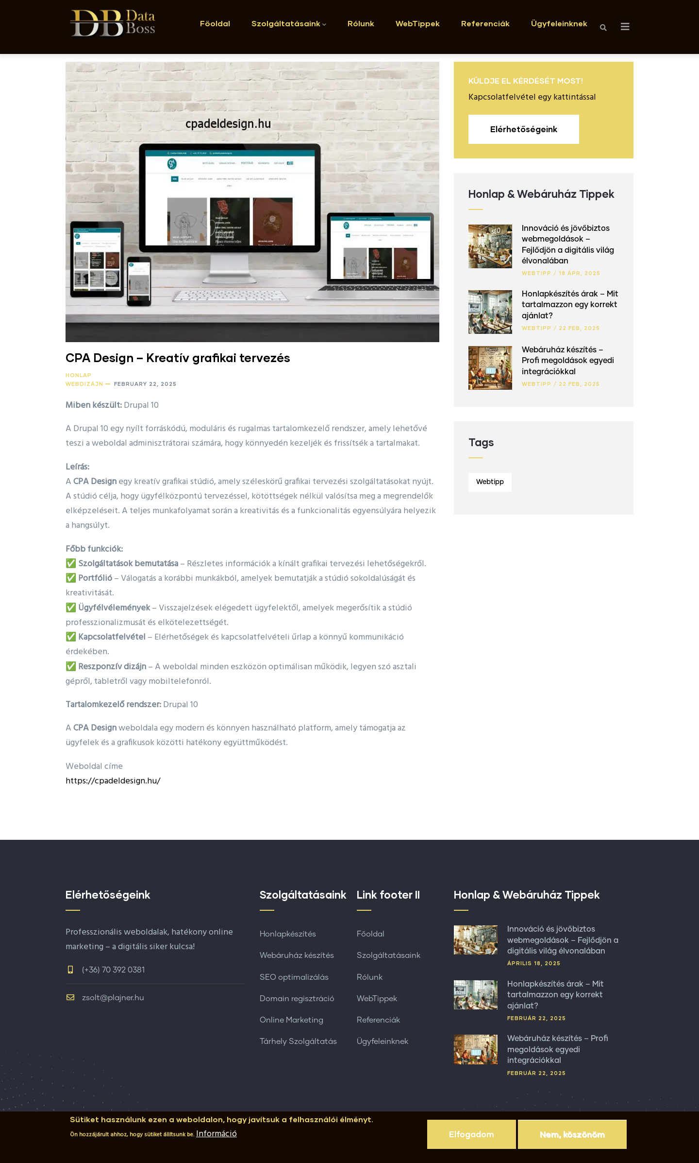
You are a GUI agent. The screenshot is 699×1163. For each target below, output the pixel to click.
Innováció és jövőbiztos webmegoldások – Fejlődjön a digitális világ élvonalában (562, 940)
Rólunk (361, 23)
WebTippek (418, 23)
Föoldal (215, 23)
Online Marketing (291, 1020)
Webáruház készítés (297, 955)
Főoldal (370, 934)
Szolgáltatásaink (288, 24)
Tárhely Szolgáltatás (298, 1041)
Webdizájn (84, 384)
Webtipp (536, 273)
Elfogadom (471, 1138)
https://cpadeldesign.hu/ (113, 781)
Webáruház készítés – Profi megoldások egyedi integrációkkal (568, 361)
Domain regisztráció (297, 999)
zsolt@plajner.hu (105, 998)
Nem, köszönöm (572, 1138)
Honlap (79, 375)
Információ (216, 1138)
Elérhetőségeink (523, 129)
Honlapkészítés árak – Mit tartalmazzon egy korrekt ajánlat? (570, 305)
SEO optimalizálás (294, 977)
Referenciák (485, 23)
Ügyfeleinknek (559, 23)
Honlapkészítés (288, 934)
